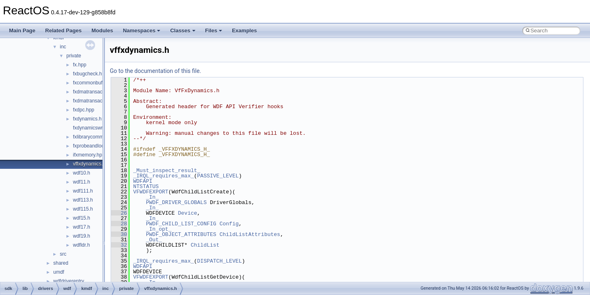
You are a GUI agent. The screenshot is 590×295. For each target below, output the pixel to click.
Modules (102, 30)
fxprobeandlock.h (91, 146)
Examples (244, 30)
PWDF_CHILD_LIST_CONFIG (181, 223)
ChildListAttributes (250, 234)
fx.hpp (79, 65)
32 (119, 245)
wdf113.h (83, 200)
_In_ (152, 197)
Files (213, 30)
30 (119, 234)
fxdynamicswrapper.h (96, 128)
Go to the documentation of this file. (155, 71)
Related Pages (63, 30)
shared (60, 263)
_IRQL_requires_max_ (163, 175)
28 (119, 223)
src (63, 254)
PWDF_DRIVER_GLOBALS (176, 202)
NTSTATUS (146, 186)
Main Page (22, 30)
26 (119, 213)
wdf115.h (83, 209)
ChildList (205, 245)
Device (187, 213)
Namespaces (142, 30)
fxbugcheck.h (87, 74)
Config (229, 223)
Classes (182, 30)
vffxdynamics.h (89, 164)
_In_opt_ (158, 229)
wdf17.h (81, 227)
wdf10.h (81, 173)
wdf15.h (81, 218)
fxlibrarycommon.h (93, 137)
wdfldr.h (81, 245)
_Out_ (154, 239)
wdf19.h (81, 236)
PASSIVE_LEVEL (217, 175)
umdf (58, 272)
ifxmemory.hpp (89, 155)
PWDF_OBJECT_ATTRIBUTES (181, 234)
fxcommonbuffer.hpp (95, 83)
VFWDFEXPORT (150, 191)
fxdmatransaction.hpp (96, 92)
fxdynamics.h (87, 119)
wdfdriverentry (68, 281)
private (73, 56)
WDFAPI (142, 181)
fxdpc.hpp (83, 110)
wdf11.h (81, 182)
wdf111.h (83, 191)
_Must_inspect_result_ (166, 170)
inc (63, 47)
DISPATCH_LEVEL (219, 261)
